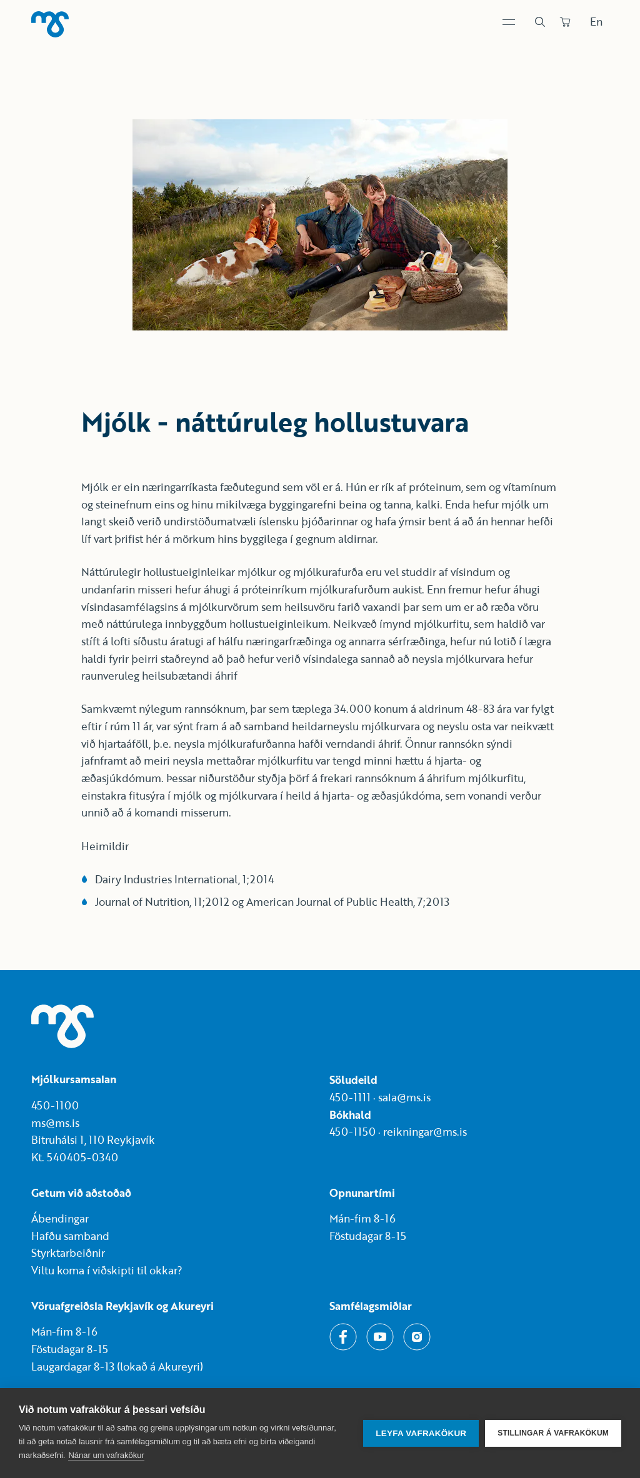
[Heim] (50, 24)
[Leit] (540, 21)
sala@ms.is (404, 1097)
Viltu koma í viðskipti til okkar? (106, 1270)
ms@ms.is (55, 1123)
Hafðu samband (70, 1236)
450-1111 (350, 1097)
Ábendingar (60, 1218)
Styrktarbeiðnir (68, 1253)
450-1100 (55, 1105)
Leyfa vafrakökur (421, 1433)
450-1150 (352, 1131)
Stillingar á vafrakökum (553, 1433)
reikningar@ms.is (425, 1131)
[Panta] (565, 21)
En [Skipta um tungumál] (596, 21)
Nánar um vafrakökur (106, 1455)
